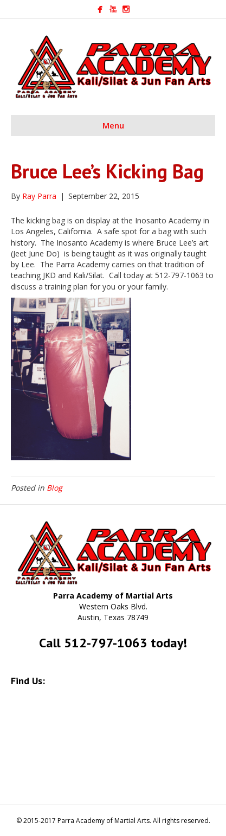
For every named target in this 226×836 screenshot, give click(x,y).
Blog (54, 488)
